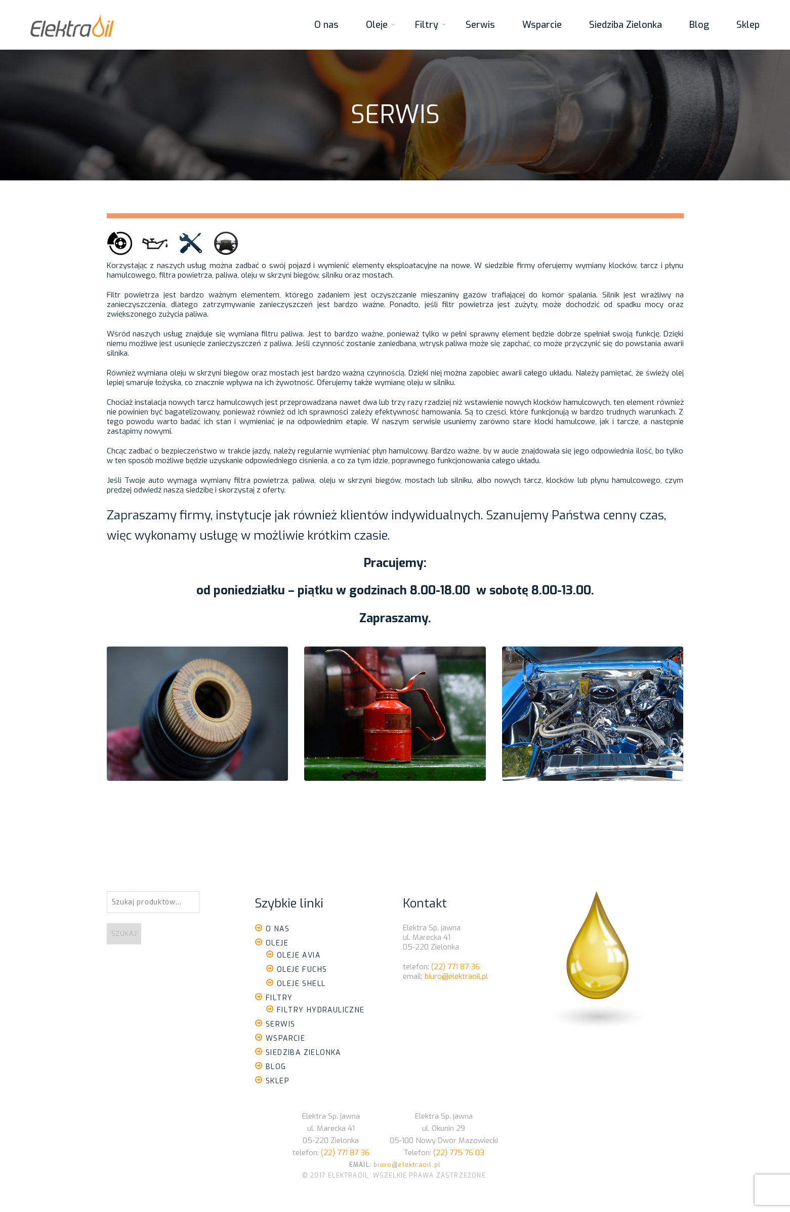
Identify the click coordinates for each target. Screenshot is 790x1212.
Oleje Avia (298, 955)
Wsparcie (542, 25)
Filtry (426, 25)
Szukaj (124, 933)
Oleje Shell (301, 984)
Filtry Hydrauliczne (321, 1010)
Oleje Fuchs (302, 969)
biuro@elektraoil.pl (456, 976)
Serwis (480, 25)
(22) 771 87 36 (455, 967)
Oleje (377, 25)
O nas (326, 25)
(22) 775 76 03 (458, 1153)
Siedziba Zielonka (625, 25)
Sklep (748, 25)
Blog (699, 25)
